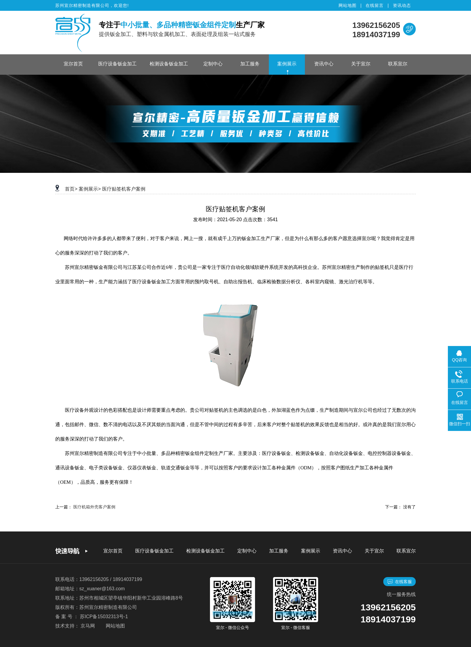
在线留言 (375, 5)
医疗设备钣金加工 (117, 63)
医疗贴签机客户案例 (123, 188)
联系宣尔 (397, 63)
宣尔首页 (73, 63)
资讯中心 (323, 63)
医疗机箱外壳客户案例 (94, 506)
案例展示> (90, 188)
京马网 (88, 625)
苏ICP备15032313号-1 (104, 616)
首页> (71, 188)
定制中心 (213, 63)
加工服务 (250, 63)
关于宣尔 (360, 63)
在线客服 (399, 581)
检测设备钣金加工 (169, 63)
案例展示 (286, 63)
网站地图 (348, 5)
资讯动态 (402, 5)
